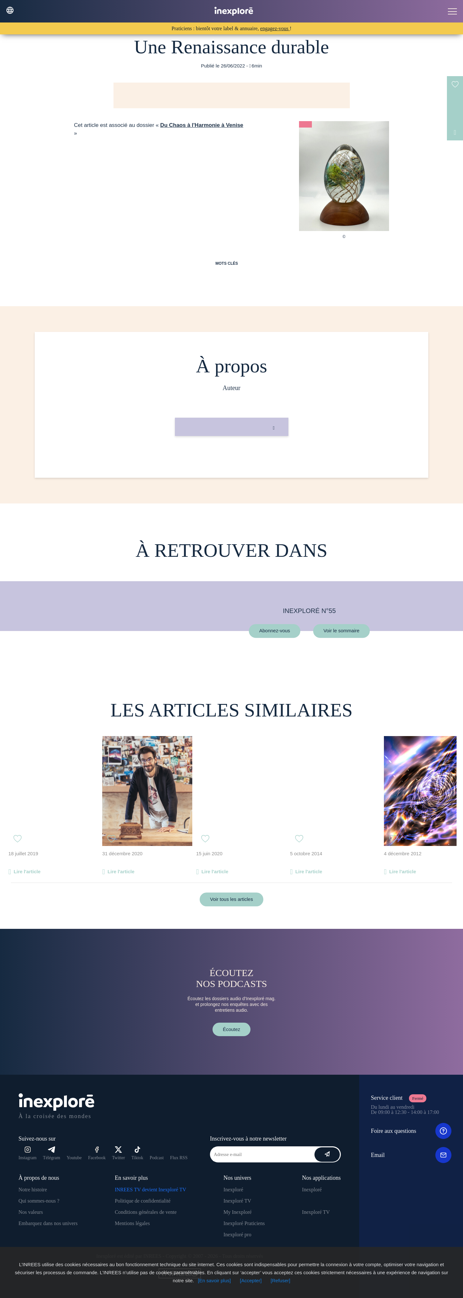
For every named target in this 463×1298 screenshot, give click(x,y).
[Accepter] (251, 1280)
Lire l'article (27, 871)
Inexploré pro (237, 1234)
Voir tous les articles (231, 899)
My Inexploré (237, 1212)
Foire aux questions (411, 1131)
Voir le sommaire (341, 631)
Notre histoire (33, 1189)
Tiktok (137, 1153)
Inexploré (233, 1189)
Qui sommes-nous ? (39, 1201)
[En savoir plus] (214, 1280)
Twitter (118, 1153)
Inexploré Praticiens (244, 1223)
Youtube (74, 1157)
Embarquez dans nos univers (48, 1223)
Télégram (51, 1153)
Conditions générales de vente (146, 1212)
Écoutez (231, 1029)
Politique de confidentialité (142, 1201)
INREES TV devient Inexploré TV (150, 1189)
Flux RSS (178, 1157)
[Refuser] (280, 1280)
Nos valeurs (31, 1212)
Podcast (157, 1157)
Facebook (96, 1153)
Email (411, 1155)
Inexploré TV (237, 1201)
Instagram (28, 1153)
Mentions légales (132, 1223)
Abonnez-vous (274, 631)
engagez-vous (275, 28)
